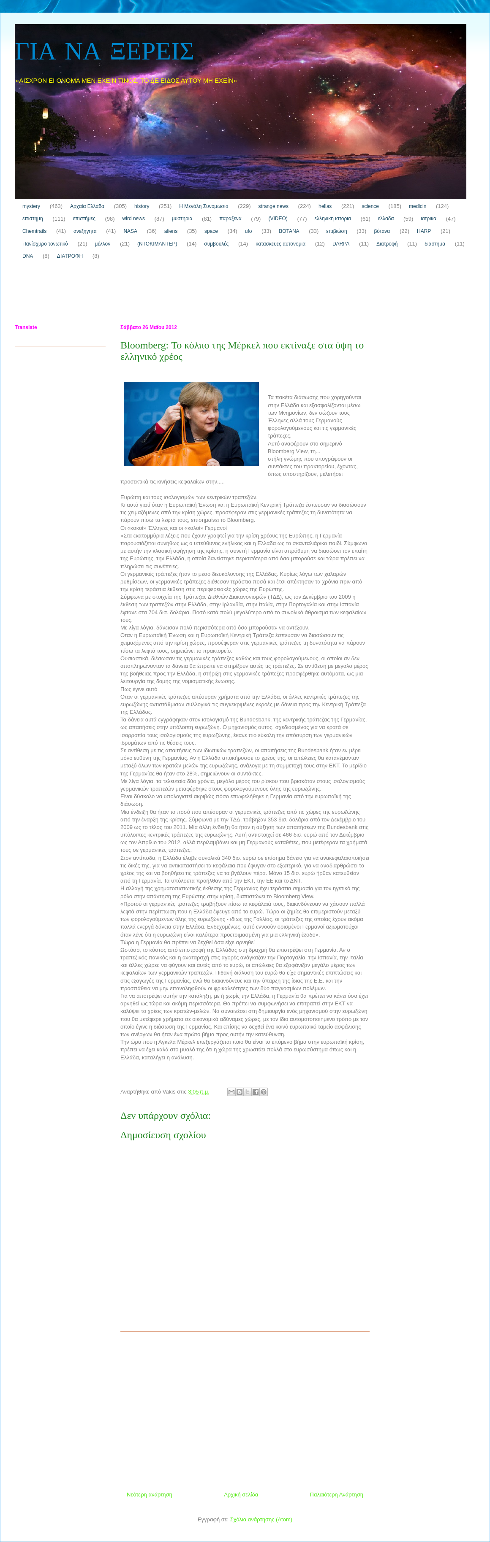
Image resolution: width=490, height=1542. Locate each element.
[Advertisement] (168, 294)
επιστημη (32, 218)
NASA (130, 231)
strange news (274, 206)
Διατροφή (386, 244)
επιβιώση (336, 231)
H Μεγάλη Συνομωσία (203, 206)
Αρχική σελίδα (241, 1494)
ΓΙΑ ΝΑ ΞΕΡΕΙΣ (104, 52)
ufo (248, 231)
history (141, 206)
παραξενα (230, 218)
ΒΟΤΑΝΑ (289, 231)
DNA (27, 256)
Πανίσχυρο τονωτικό (45, 244)
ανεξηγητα (85, 231)
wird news (133, 218)
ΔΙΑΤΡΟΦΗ (70, 256)
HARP (424, 231)
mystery (31, 206)
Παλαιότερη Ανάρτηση (336, 1494)
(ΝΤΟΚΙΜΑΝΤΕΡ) (157, 244)
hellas (325, 206)
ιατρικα (428, 218)
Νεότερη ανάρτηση (149, 1494)
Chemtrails (34, 231)
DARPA (340, 244)
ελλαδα (386, 218)
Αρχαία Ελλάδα (87, 206)
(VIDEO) (277, 218)
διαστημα (435, 244)
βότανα (382, 231)
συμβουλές (216, 244)
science (370, 206)
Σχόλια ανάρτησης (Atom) (261, 1519)
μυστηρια (182, 218)
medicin (417, 206)
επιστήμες (84, 218)
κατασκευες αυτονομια (280, 244)
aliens (170, 231)
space (211, 231)
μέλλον (103, 244)
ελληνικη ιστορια (333, 218)
